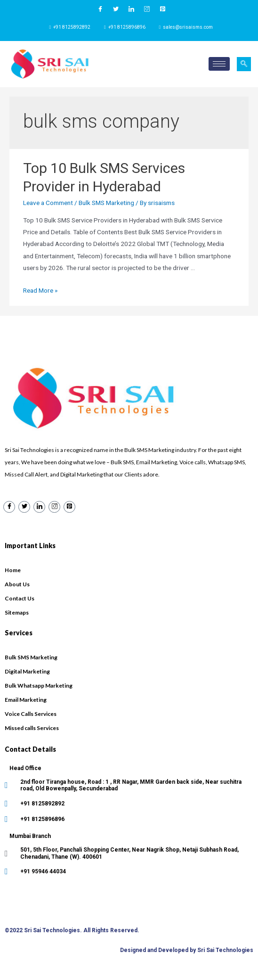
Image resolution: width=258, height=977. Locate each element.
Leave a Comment (48, 202)
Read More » (40, 290)
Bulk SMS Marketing (106, 202)
